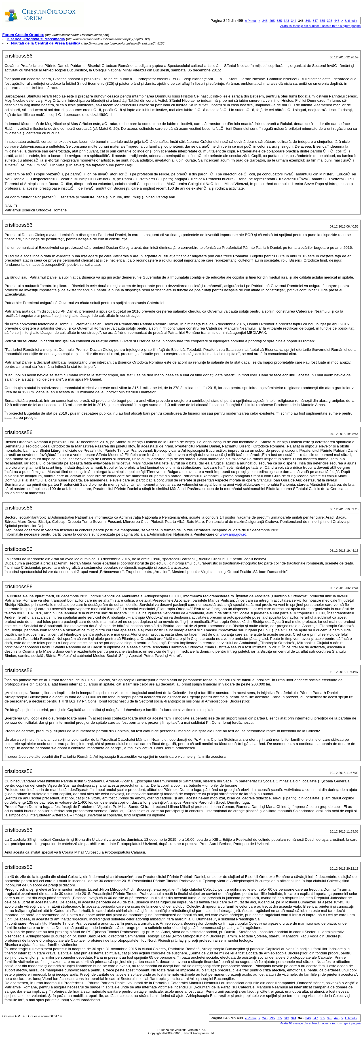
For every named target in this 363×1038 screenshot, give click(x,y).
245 (264, 20)
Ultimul (351, 20)
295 (272, 20)
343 (286, 20)
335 (279, 20)
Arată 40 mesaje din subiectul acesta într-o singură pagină (320, 25)
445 (336, 20)
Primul (250, 20)
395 (329, 20)
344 (293, 20)
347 (315, 20)
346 (308, 20)
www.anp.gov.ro (233, 534)
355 (322, 20)
